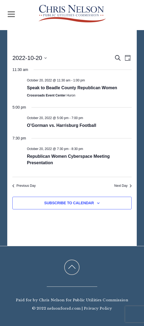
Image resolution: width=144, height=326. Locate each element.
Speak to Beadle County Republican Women (72, 87)
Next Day (122, 186)
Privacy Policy (98, 308)
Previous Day (23, 186)
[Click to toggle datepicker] (29, 57)
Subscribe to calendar (69, 203)
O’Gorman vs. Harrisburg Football (61, 125)
